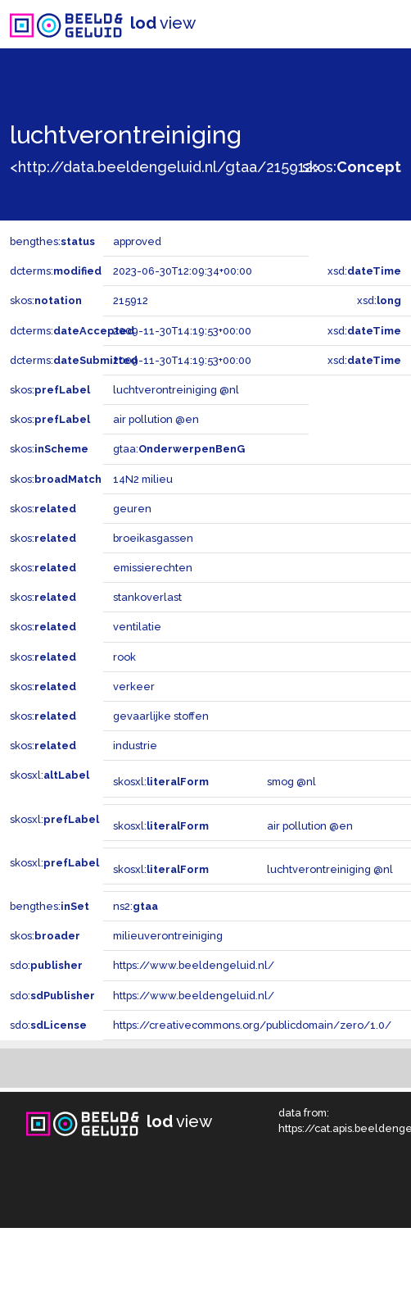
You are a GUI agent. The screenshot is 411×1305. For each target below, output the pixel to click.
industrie (135, 745)
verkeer (134, 686)
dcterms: (56, 271)
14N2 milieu (143, 479)
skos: (351, 166)
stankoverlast (147, 597)
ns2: (135, 906)
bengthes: (52, 241)
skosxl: (49, 775)
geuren (132, 508)
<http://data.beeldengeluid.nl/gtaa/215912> (165, 166)
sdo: (46, 965)
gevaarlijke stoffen (161, 716)
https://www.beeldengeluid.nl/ (193, 965)
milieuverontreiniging (168, 936)
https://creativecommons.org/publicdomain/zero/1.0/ (252, 1025)
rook (124, 657)
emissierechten (152, 568)
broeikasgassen (153, 538)
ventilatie (137, 627)
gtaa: (179, 449)
